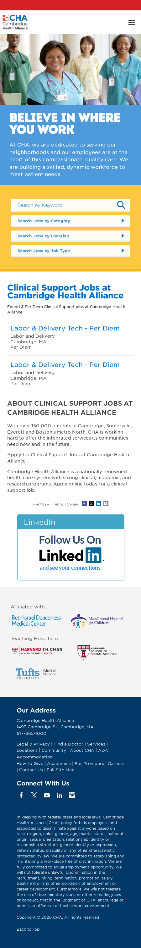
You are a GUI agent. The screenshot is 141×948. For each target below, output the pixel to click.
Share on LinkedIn (98, 503)
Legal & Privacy (33, 743)
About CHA (82, 750)
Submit (121, 205)
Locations (27, 750)
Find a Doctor (68, 743)
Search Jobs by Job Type (44, 250)
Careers (116, 763)
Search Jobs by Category (44, 220)
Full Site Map (61, 769)
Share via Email (105, 503)
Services (97, 743)
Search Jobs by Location (43, 235)
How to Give (30, 763)
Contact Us (31, 769)
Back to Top (28, 929)
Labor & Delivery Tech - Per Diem (65, 328)
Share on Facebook (84, 503)
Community (53, 750)
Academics (59, 763)
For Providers (89, 763)
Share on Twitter (91, 503)
